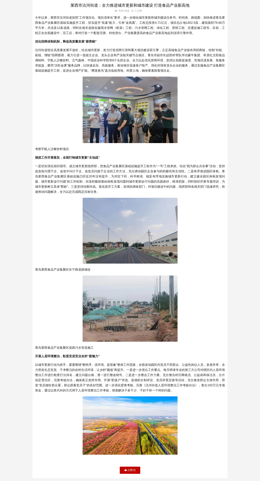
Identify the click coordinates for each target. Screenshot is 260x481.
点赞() (130, 470)
